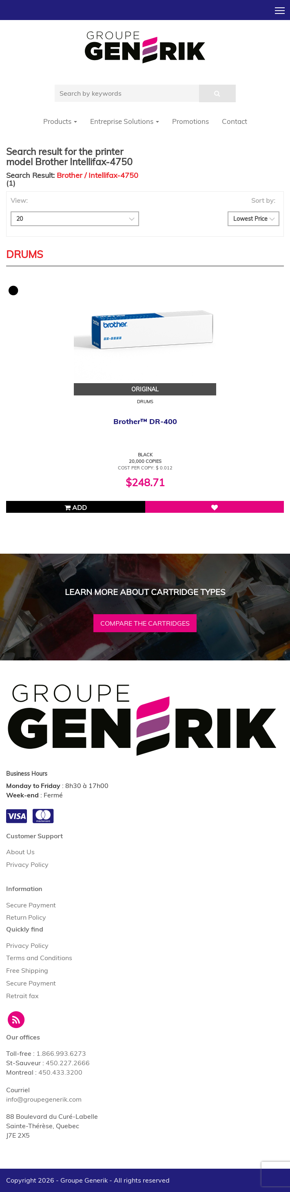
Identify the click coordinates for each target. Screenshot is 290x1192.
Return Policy (26, 917)
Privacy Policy (27, 864)
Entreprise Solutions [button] (124, 121)
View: (19, 200)
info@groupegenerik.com (44, 1099)
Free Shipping (27, 970)
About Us (20, 852)
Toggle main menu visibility (280, 8)
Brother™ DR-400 (145, 421)
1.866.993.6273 (61, 1053)
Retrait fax (22, 996)
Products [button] (60, 121)
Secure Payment (31, 905)
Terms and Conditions (39, 958)
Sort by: (263, 200)
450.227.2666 (68, 1063)
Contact (234, 121)
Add (75, 507)
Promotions (190, 121)
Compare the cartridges (145, 623)
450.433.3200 (60, 1072)
